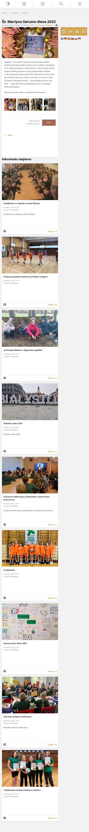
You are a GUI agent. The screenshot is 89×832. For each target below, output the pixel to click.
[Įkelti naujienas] (24, 4)
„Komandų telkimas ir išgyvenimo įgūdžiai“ (23, 350)
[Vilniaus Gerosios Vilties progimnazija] (7, 3)
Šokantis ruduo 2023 (12, 423)
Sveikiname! (9, 570)
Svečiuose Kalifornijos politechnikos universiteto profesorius (26, 498)
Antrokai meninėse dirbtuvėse (17, 717)
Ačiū (49, 122)
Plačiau (51, 231)
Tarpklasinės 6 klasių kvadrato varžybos (22, 790)
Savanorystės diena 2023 (15, 643)
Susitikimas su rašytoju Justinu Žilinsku (21, 203)
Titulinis (5, 13)
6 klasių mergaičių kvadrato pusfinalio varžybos (25, 277)
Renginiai (25, 13)
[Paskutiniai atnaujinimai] (42, 4)
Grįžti (10, 135)
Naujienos (14, 13)
